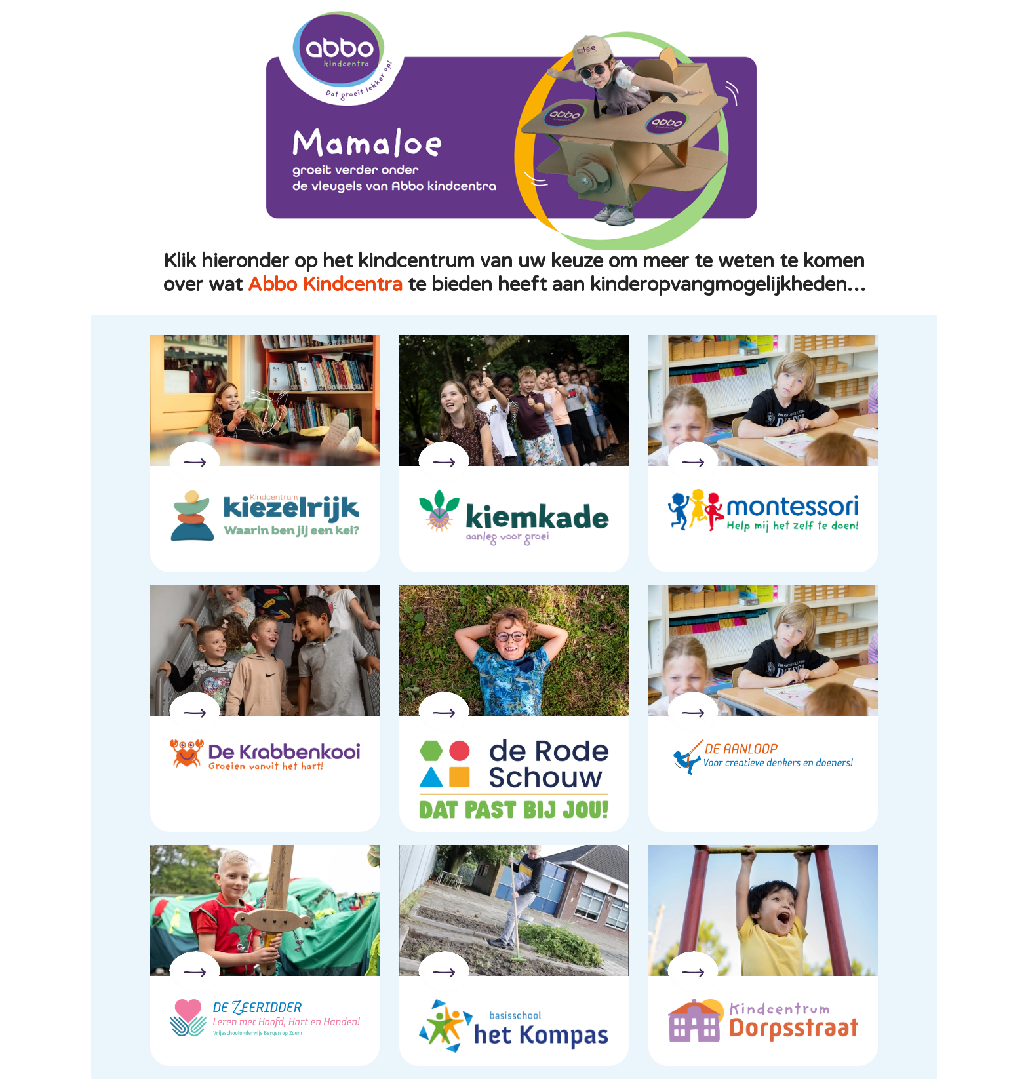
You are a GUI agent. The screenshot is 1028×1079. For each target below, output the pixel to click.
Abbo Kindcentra (325, 285)
